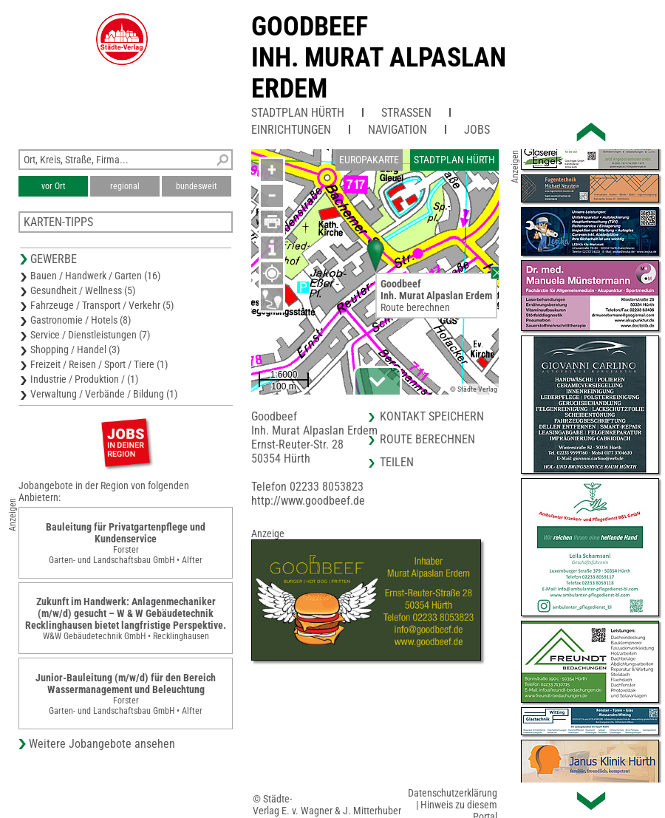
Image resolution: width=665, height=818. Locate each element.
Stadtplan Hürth (297, 113)
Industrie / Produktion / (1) (84, 379)
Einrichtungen (291, 130)
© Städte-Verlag (473, 389)
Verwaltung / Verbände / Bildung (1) (103, 394)
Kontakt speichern (432, 416)
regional (125, 186)
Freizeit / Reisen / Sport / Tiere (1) (99, 364)
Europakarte (369, 160)
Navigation (397, 130)
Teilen (397, 462)
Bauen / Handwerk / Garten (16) (95, 276)
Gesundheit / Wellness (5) (82, 290)
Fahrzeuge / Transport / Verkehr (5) (102, 305)
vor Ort (53, 186)
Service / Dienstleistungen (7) (90, 335)
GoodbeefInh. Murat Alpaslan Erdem (378, 57)
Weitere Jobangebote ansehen (102, 744)
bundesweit (196, 186)
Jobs (477, 130)
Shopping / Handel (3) (75, 349)
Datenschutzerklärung (452, 793)
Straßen (406, 113)
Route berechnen (415, 307)
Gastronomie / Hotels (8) (80, 320)
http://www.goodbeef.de (308, 501)
